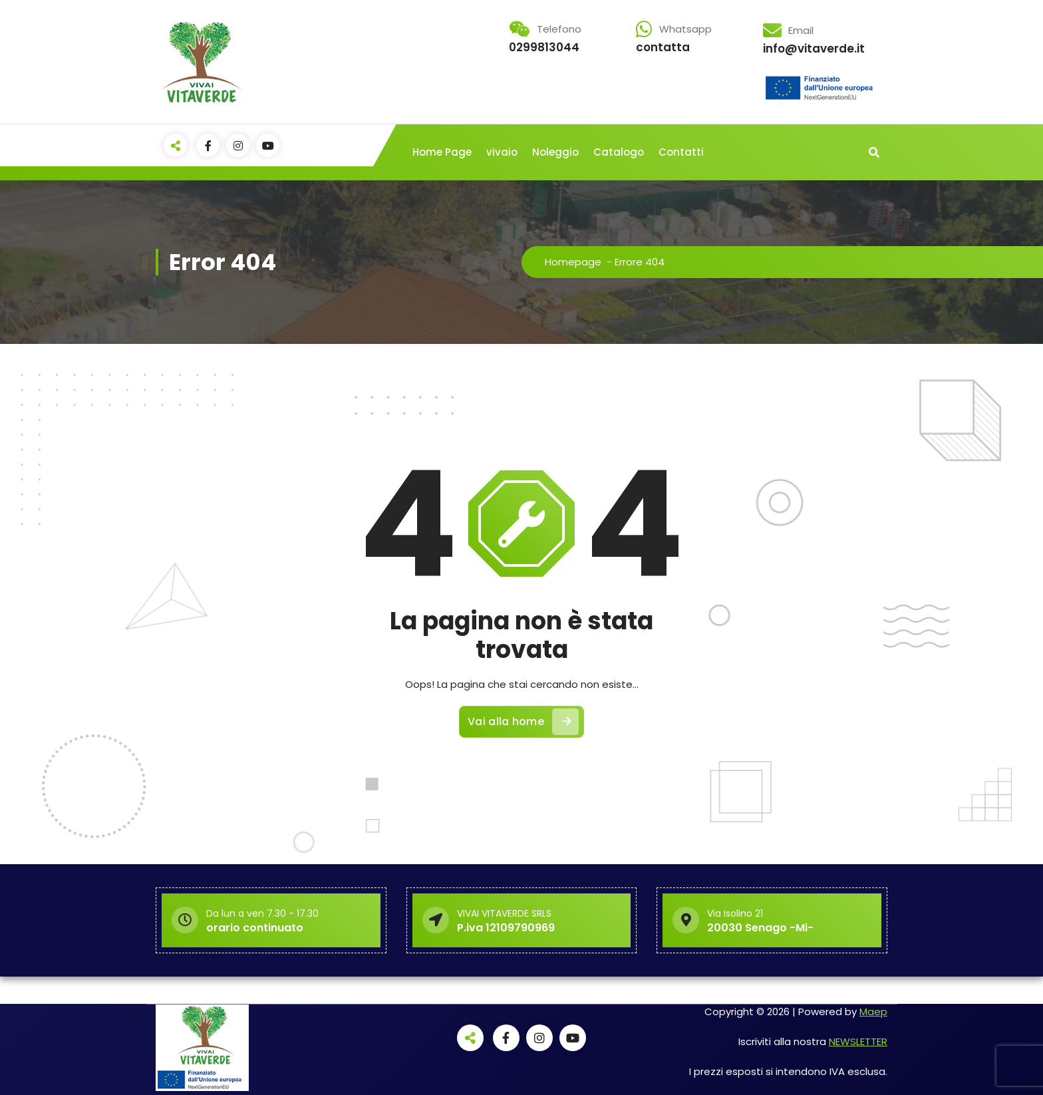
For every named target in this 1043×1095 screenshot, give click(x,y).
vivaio (502, 152)
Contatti (681, 152)
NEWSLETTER (858, 1041)
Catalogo (618, 152)
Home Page (442, 152)
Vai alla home (523, 721)
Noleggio (555, 152)
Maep (873, 1011)
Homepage (573, 262)
